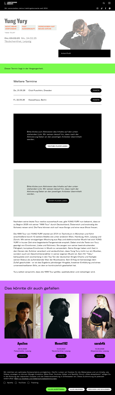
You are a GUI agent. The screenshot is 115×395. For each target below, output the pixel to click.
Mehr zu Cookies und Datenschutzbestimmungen (35, 379)
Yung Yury (15, 21)
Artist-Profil (66, 53)
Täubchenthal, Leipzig (17, 41)
